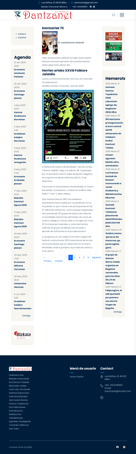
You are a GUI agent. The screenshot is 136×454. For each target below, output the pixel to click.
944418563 (116, 385)
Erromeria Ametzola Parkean (19, 73)
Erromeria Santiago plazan (19, 95)
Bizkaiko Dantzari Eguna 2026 (20, 201)
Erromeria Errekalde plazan (19, 180)
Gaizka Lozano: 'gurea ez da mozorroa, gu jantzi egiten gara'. (113, 240)
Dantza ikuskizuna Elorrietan (20, 116)
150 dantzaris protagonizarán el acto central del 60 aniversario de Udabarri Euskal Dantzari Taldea (114, 133)
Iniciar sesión (76, 376)
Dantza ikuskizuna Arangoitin (20, 159)
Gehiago (26, 315)
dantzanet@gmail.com (118, 391)
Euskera (22, 33)
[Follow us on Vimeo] (124, 447)
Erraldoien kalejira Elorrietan (19, 137)
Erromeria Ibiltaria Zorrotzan (19, 266)
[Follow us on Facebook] (117, 447)
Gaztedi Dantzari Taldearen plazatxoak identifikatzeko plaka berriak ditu (113, 215)
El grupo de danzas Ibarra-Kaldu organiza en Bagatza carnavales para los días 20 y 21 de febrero (112, 269)
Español (22, 37)
